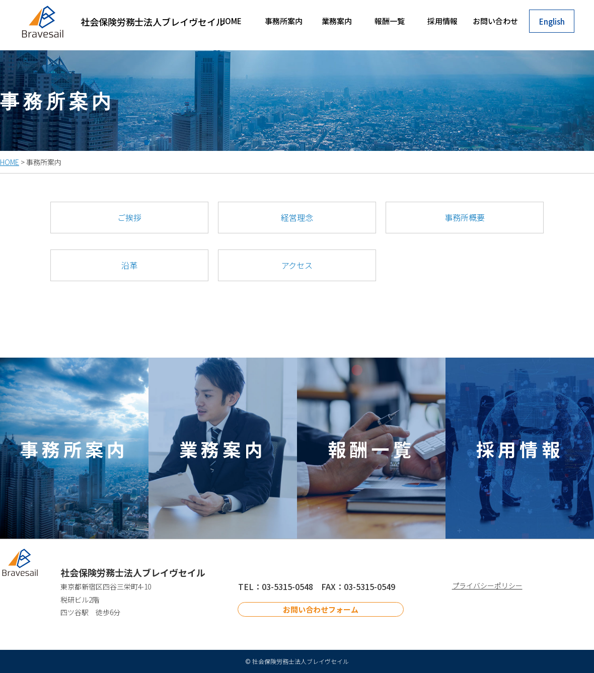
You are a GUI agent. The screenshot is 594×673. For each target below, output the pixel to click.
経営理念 (297, 217)
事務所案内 (284, 21)
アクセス (297, 265)
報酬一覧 (390, 21)
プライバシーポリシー (487, 585)
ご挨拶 (129, 217)
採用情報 (442, 21)
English (552, 21)
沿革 (129, 265)
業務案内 (337, 21)
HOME (231, 21)
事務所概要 (464, 217)
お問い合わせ (495, 21)
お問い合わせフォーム (320, 609)
